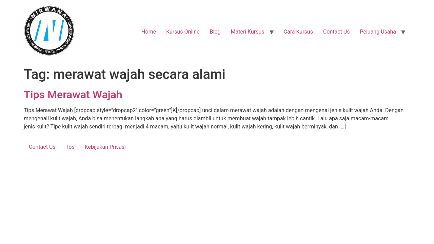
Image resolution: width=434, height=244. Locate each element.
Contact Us (336, 31)
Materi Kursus (247, 31)
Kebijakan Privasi (105, 147)
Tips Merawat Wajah (73, 94)
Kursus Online (182, 31)
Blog (215, 31)
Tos (70, 147)
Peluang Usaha (378, 31)
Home (148, 31)
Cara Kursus (298, 31)
